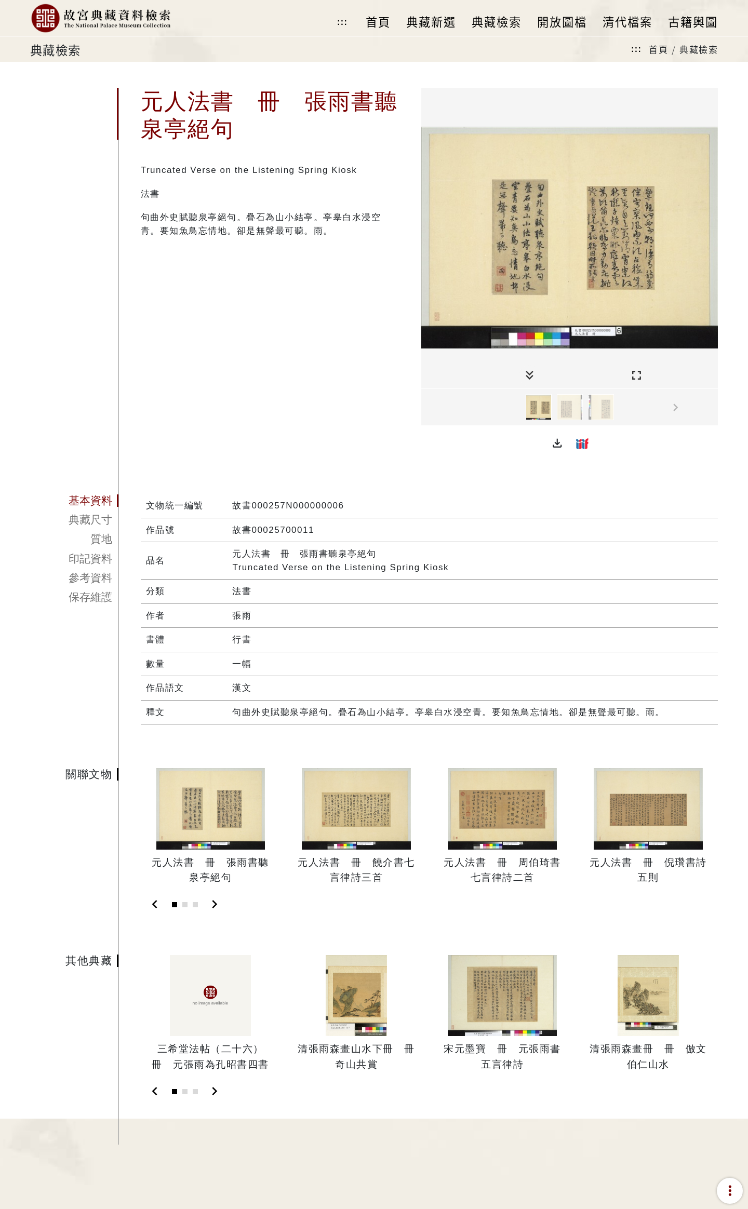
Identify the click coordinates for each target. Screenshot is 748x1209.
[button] (557, 443)
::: (342, 22)
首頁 (658, 49)
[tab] (74, 500)
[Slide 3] (195, 904)
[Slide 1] (174, 904)
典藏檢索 (698, 49)
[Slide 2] (185, 904)
